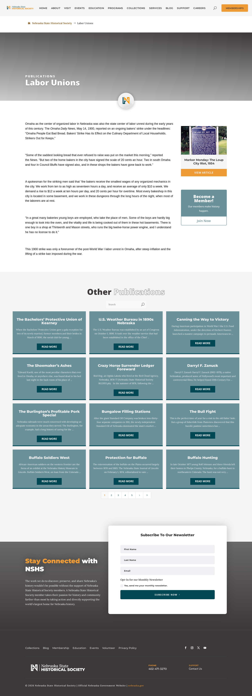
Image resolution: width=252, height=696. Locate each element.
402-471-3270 (157, 668)
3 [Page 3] (118, 495)
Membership (60, 648)
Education (79, 648)
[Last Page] (147, 495)
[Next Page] (139, 495)
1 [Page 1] (104, 495)
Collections (32, 648)
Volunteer (108, 648)
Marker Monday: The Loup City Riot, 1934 (203, 161)
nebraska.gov (136, 685)
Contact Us (195, 669)
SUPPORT (194, 665)
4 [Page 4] (125, 495)
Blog (46, 648)
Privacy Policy (128, 648)
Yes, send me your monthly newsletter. (143, 585)
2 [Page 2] (111, 495)
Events (94, 648)
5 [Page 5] (132, 495)
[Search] (123, 304)
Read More (49, 346)
